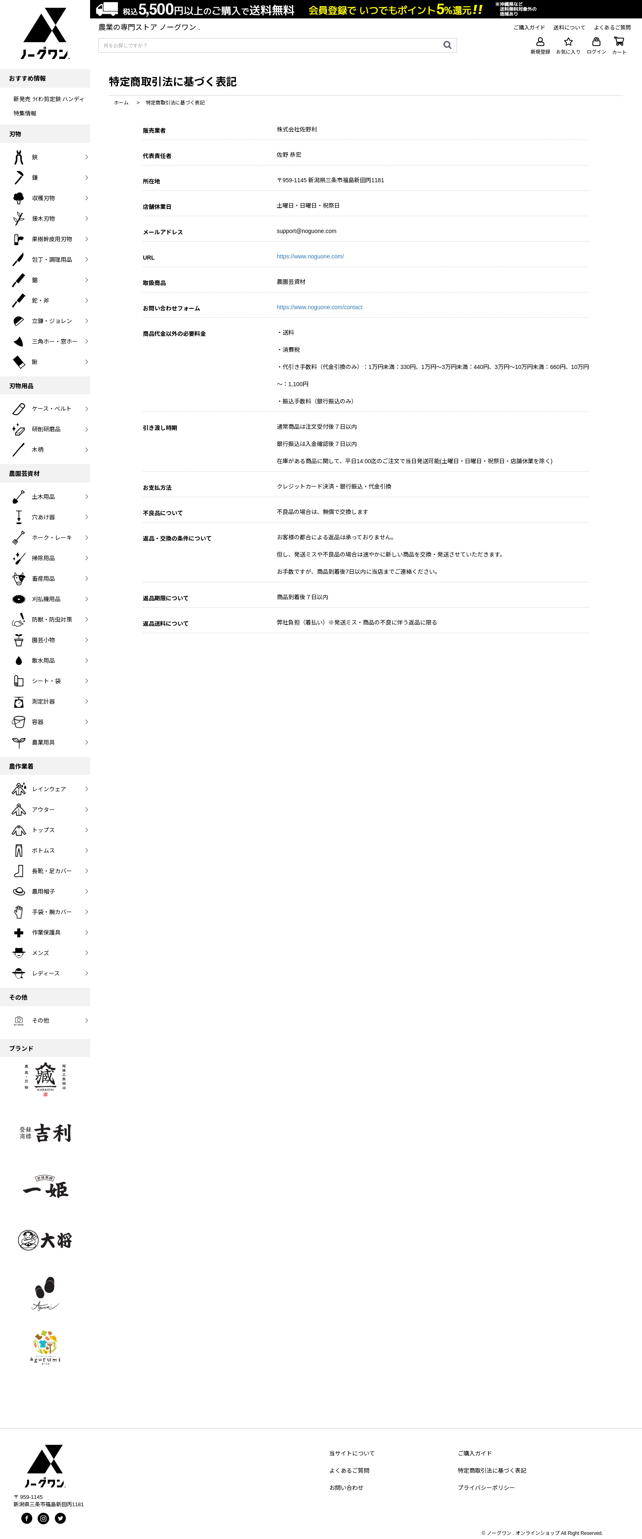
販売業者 (154, 130)
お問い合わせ (346, 1488)
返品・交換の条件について (177, 538)
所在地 (151, 181)
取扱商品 (154, 283)
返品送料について (166, 623)
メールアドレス (163, 232)
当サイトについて (352, 1453)
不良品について (163, 513)
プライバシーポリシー (486, 1488)
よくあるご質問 (349, 1470)
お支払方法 (157, 487)
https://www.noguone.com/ (310, 256)
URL (149, 257)
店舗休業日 (157, 207)
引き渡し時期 (160, 428)
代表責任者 (157, 156)
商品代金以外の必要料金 (174, 333)
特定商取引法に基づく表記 (492, 1470)
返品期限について (166, 598)
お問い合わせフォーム (171, 308)
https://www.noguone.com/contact (319, 307)
